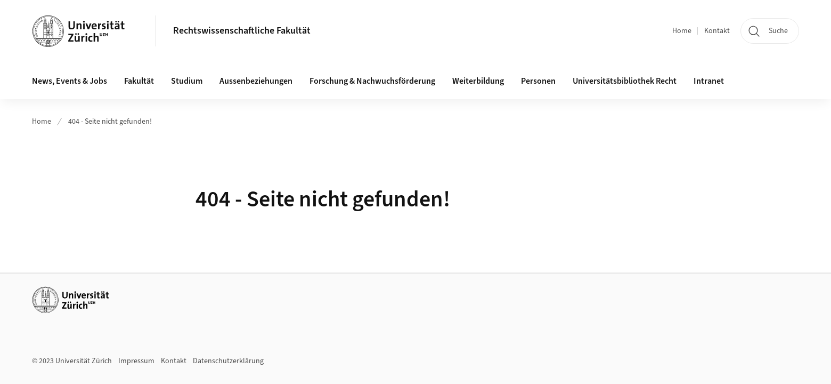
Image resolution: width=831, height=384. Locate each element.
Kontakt (717, 31)
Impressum (136, 361)
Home (681, 31)
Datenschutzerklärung (228, 361)
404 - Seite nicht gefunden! (110, 121)
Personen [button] (538, 81)
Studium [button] (186, 81)
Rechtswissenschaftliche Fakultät (242, 30)
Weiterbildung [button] (478, 81)
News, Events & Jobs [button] (69, 81)
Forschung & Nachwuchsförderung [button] (372, 81)
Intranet (709, 81)
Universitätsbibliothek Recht (625, 81)
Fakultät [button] (139, 81)
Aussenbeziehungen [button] (255, 81)
